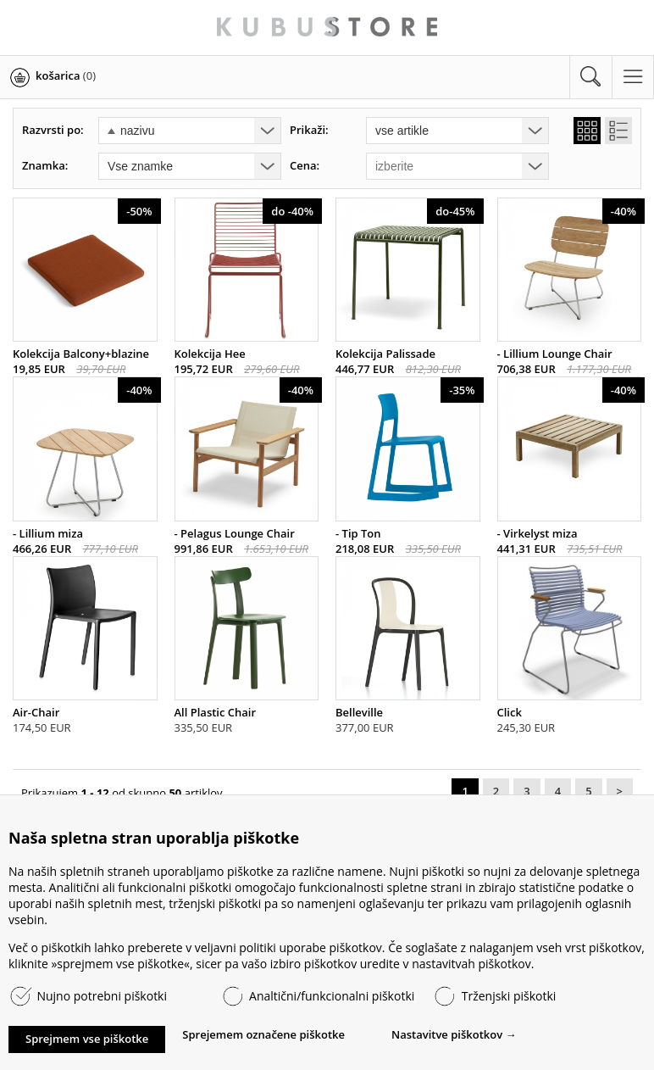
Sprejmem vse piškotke (86, 1038)
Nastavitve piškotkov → (454, 1034)
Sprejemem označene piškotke (263, 1034)
